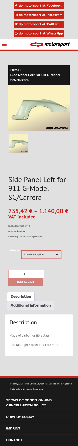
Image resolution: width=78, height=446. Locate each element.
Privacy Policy (20, 417)
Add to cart (25, 282)
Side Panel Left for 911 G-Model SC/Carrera (35, 77)
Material (14, 250)
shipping (19, 231)
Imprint (13, 428)
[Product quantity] (26, 274)
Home (14, 70)
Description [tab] (21, 296)
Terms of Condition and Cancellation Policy (29, 402)
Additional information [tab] (31, 305)
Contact (14, 440)
